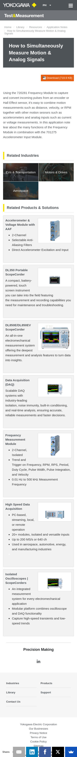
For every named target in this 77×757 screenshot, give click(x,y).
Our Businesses (38, 728)
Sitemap (38, 745)
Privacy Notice (38, 732)
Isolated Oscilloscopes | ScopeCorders (16, 578)
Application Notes (57, 27)
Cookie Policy (38, 741)
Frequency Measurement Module (15, 439)
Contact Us (13, 701)
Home (7, 27)
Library (20, 27)
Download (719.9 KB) (57, 78)
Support (46, 692)
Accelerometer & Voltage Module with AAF (20, 225)
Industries (12, 683)
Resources (35, 27)
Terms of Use (39, 737)
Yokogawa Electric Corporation (38, 724)
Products (46, 683)
